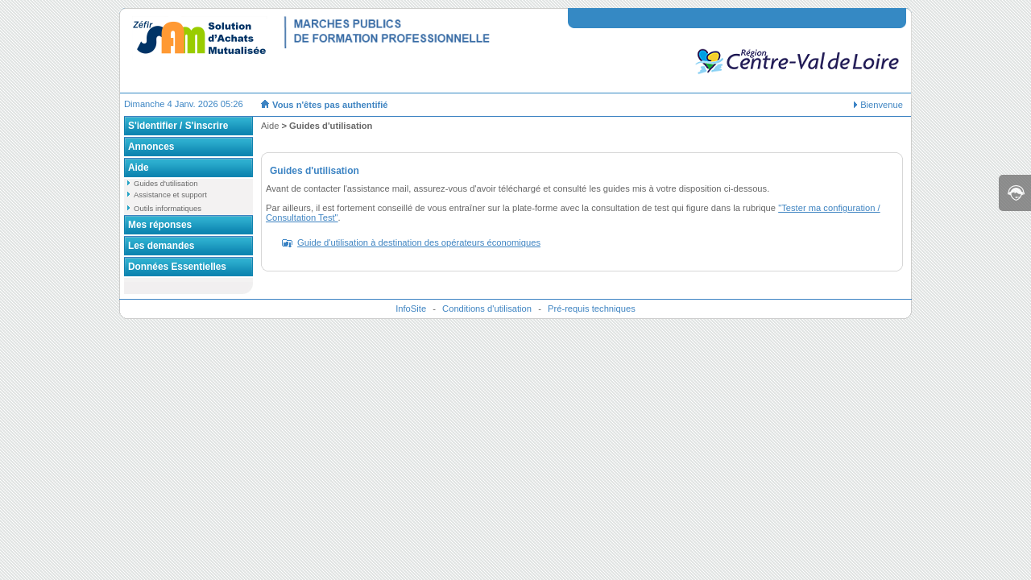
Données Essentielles (177, 266)
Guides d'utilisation (165, 183)
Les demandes (161, 245)
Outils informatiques (167, 208)
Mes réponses (160, 224)
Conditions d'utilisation (487, 308)
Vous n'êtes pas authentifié (330, 105)
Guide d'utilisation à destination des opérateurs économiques (418, 242)
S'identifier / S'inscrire (178, 125)
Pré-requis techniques (592, 308)
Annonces (151, 146)
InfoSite (410, 308)
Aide (138, 167)
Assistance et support (170, 194)
